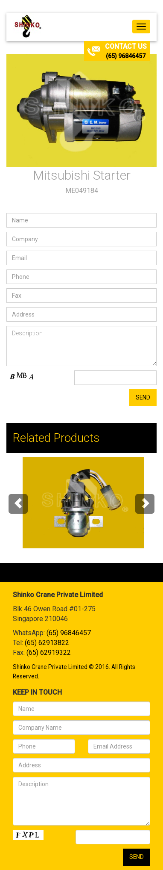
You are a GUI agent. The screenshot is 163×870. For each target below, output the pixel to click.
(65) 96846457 (126, 56)
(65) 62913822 (47, 643)
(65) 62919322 (48, 652)
